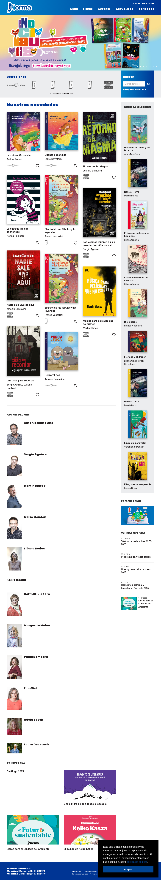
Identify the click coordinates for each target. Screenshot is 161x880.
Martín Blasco (90, 328)
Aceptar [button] (128, 869)
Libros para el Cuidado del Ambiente (28, 848)
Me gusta (37, 165)
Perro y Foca (52, 375)
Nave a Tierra (131, 191)
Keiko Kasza (16, 580)
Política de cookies (96, 874)
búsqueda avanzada (134, 89)
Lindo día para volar (135, 443)
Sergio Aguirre (91, 249)
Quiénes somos (75, 871)
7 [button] (153, 66)
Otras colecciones (61, 93)
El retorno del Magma (95, 166)
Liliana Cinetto (131, 240)
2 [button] (137, 66)
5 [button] (146, 66)
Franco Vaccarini (54, 236)
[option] (80, 43)
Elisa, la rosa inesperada (137, 484)
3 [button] (140, 66)
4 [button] (143, 66)
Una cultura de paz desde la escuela (85, 803)
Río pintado (130, 321)
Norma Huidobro (16, 235)
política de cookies (137, 862)
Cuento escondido (55, 154)
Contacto (146, 9)
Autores (104, 9)
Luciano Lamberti (92, 170)
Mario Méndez (35, 517)
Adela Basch (33, 720)
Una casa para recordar (21, 380)
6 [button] (150, 66)
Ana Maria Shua (132, 154)
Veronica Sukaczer (134, 446)
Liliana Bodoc (34, 548)
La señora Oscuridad (19, 155)
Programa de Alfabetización (136, 557)
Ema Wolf (31, 688)
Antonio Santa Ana (16, 308)
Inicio (73, 9)
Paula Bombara (36, 657)
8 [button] (156, 66)
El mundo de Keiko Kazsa (78, 848)
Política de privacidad (80, 874)
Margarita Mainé (37, 625)
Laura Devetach (53, 159)
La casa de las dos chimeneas (17, 230)
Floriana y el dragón (135, 357)
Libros (88, 9)
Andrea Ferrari (14, 159)
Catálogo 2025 (15, 771)
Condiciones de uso (90, 871)
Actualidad (124, 9)
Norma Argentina (19, 7)
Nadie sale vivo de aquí (20, 304)
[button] (149, 862)
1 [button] (134, 66)
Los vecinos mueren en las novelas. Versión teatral (99, 244)
